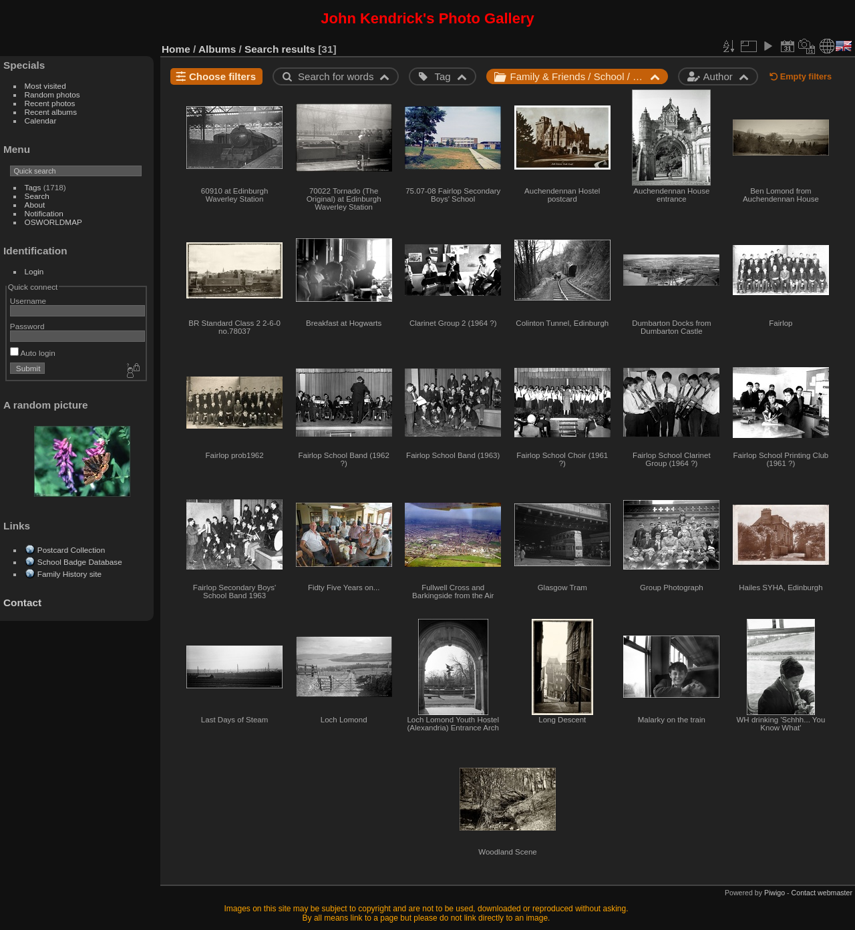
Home (176, 49)
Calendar (41, 120)
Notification (44, 213)
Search (37, 196)
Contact (22, 602)
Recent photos (50, 103)
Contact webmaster (822, 893)
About (35, 204)
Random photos (52, 94)
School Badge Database (79, 561)
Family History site (69, 573)
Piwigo (774, 893)
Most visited (45, 85)
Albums (217, 49)
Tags (33, 187)
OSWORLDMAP (53, 222)
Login (34, 271)
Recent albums (51, 111)
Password (27, 326)
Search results (279, 49)
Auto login (32, 352)
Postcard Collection (71, 549)
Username (28, 300)
